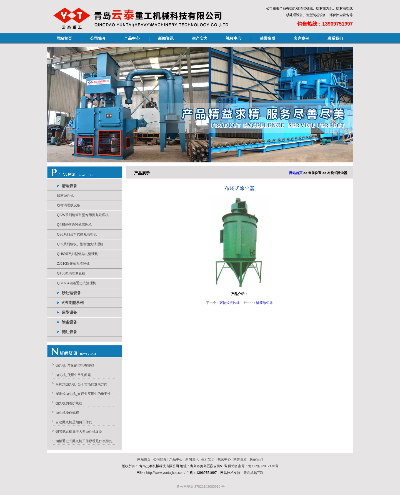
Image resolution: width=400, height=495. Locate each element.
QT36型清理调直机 (71, 273)
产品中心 (132, 38)
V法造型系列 (73, 302)
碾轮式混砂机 (229, 303)
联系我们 (335, 38)
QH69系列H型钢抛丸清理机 (77, 254)
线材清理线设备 (68, 205)
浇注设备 (69, 332)
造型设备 (69, 312)
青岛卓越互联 (254, 473)
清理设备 (69, 186)
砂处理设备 (71, 293)
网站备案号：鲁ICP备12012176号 (253, 466)
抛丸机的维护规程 (69, 403)
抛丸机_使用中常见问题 (73, 375)
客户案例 (301, 38)
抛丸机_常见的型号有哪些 (75, 365)
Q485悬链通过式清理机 (74, 225)
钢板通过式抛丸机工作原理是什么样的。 (86, 441)
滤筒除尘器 (264, 303)
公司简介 (98, 38)
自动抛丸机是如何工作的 (74, 422)
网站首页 (64, 38)
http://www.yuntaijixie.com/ (166, 473)
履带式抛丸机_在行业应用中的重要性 (83, 394)
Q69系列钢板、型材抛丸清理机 (80, 244)
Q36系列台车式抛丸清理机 (77, 234)
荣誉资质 (267, 38)
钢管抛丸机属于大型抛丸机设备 (79, 432)
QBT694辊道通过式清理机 (76, 283)
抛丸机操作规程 (67, 413)
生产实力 (200, 38)
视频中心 (233, 38)
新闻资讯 (166, 38)
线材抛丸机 (65, 195)
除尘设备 (69, 322)
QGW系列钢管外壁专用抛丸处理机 (83, 215)
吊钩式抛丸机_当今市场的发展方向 (82, 384)
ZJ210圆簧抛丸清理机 (73, 264)
